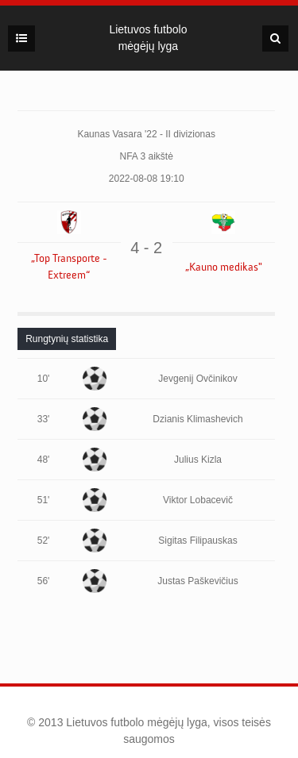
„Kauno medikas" (223, 267)
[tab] (66, 339)
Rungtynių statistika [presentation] (66, 338)
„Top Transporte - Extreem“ (69, 267)
